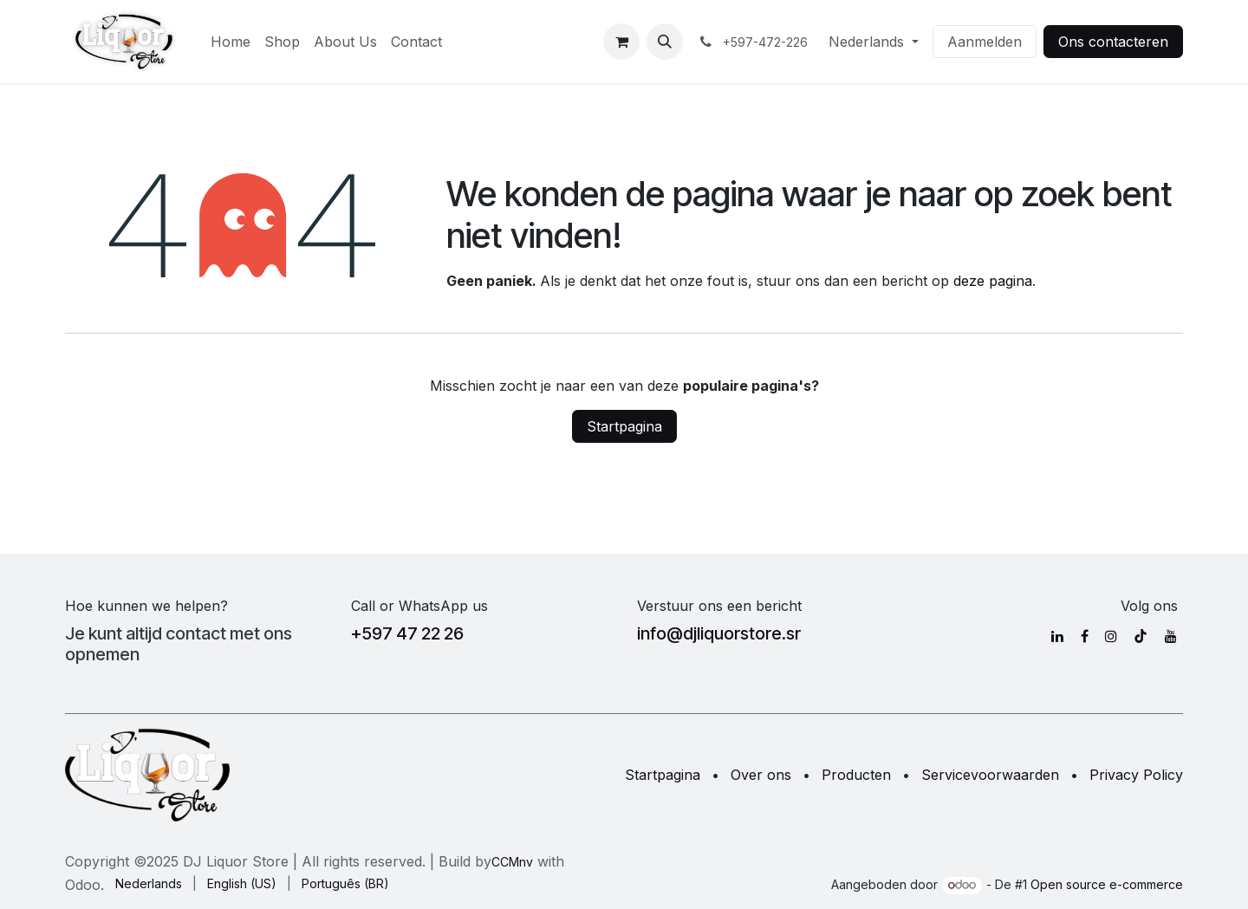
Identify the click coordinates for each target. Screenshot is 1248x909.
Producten (856, 774)
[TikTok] (1140, 636)
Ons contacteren (1113, 41)
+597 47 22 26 (407, 633)
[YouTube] (1170, 636)
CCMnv (512, 861)
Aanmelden (984, 41)
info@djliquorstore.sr (719, 633)
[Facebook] (1084, 636)
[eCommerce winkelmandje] (621, 41)
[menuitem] (230, 41)
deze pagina (992, 280)
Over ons (761, 774)
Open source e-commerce (1106, 884)
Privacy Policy (1136, 774)
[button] (665, 41)
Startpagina (624, 426)
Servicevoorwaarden (990, 774)
